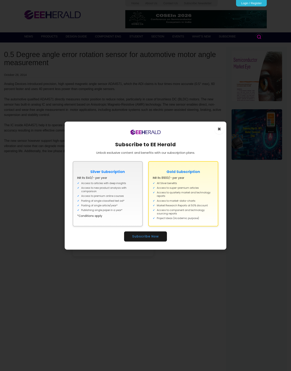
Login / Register (251, 3)
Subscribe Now (145, 236)
